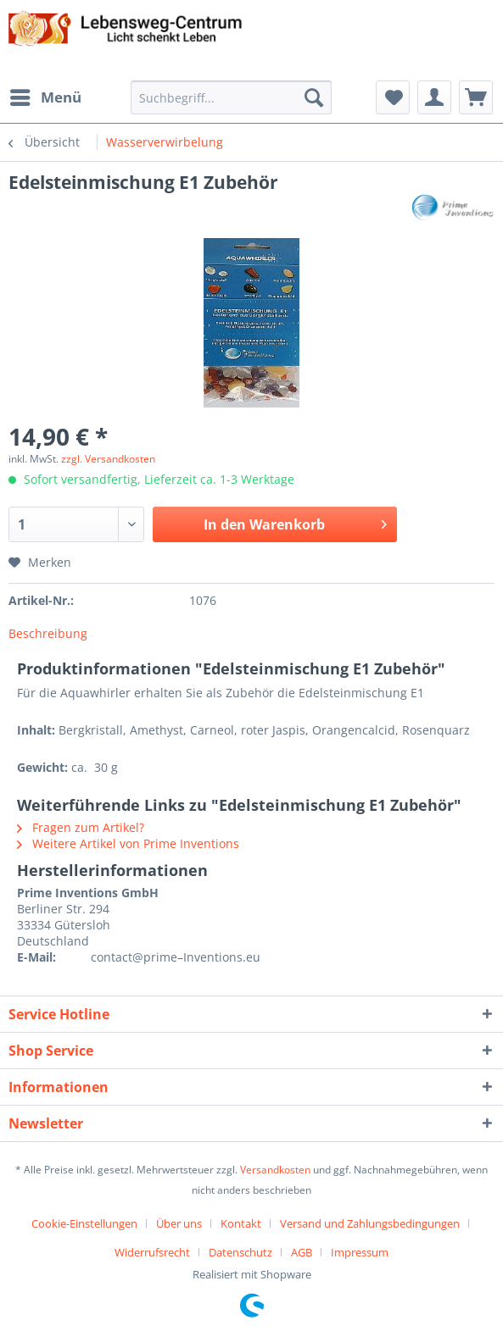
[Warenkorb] (476, 97)
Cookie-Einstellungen (84, 1223)
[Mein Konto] (434, 97)
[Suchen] (314, 97)
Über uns (179, 1223)
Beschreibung (47, 633)
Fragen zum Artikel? (80, 827)
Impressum (359, 1252)
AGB (301, 1252)
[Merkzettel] (393, 97)
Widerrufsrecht (152, 1252)
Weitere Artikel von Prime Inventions (128, 843)
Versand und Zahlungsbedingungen (370, 1223)
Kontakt (241, 1223)
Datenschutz (240, 1252)
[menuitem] (45, 97)
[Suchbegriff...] (231, 97)
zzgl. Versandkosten (108, 459)
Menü (45, 95)
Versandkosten (275, 1169)
